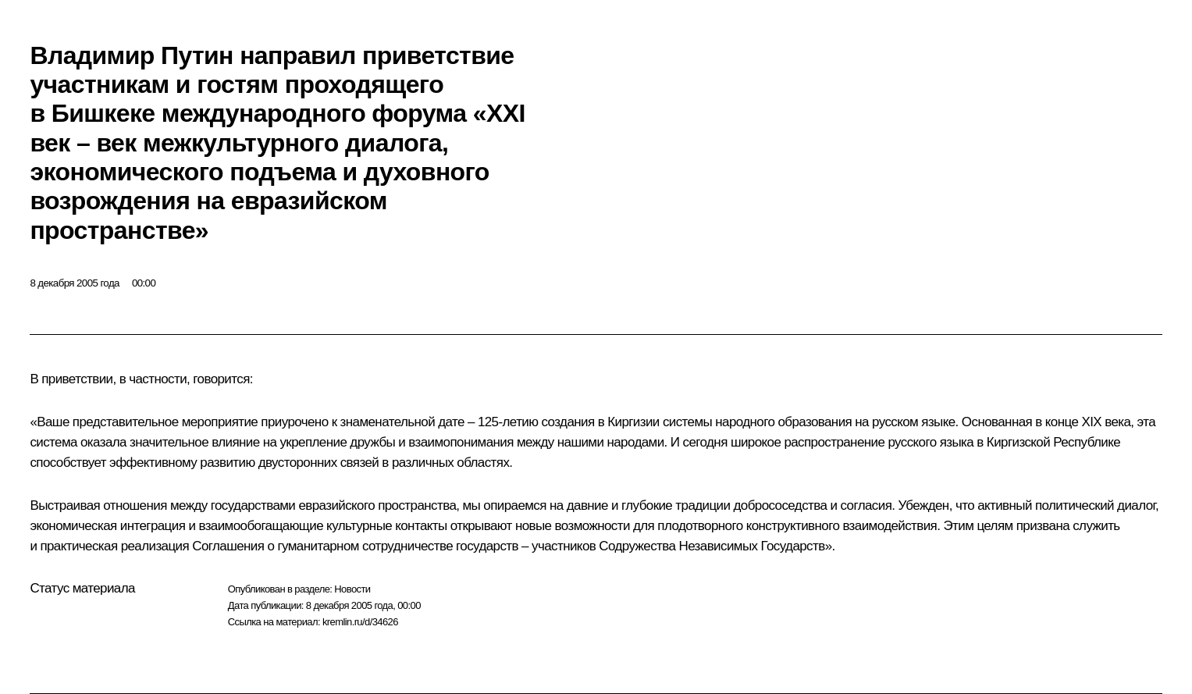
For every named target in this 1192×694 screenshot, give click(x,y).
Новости (352, 589)
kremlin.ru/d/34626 (360, 622)
